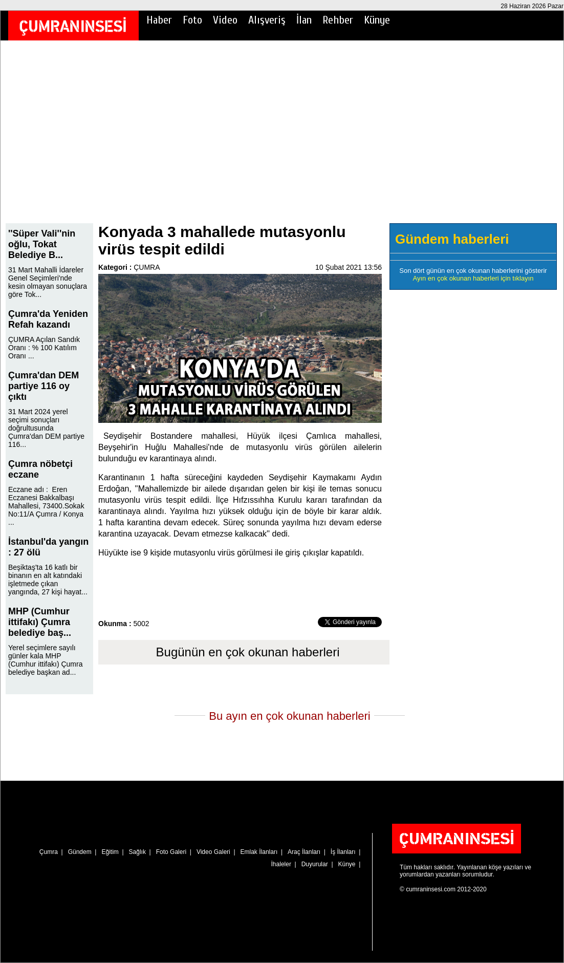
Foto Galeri (171, 851)
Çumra (48, 851)
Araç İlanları (304, 851)
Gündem (80, 851)
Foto (192, 20)
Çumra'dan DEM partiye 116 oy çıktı (43, 386)
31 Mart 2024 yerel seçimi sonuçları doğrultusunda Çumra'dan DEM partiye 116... (46, 428)
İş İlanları (343, 851)
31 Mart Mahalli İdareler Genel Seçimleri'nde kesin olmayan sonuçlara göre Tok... (47, 282)
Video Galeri (213, 851)
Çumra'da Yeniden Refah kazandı (48, 319)
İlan (304, 20)
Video (225, 20)
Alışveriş (267, 20)
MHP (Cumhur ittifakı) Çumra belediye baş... (39, 622)
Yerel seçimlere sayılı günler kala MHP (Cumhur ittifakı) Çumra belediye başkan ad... (45, 660)
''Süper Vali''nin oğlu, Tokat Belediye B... (41, 244)
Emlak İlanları (259, 851)
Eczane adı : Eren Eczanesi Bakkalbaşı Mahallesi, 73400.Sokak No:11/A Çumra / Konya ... (46, 505)
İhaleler (281, 864)
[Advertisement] (282, 138)
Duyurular (314, 864)
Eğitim (109, 851)
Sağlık (137, 851)
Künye (377, 20)
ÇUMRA (147, 267)
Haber (159, 20)
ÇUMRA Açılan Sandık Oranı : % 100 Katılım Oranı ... (44, 347)
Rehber (337, 20)
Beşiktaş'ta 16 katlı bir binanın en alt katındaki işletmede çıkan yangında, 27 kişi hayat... (48, 579)
